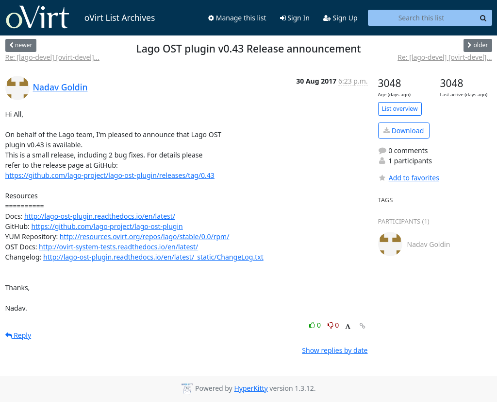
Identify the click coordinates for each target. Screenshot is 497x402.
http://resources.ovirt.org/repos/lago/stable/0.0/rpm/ (145, 236)
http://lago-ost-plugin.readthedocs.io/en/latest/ (99, 216)
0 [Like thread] (315, 325)
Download (403, 130)
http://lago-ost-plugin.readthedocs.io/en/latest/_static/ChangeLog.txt (153, 257)
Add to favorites (408, 177)
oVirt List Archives (80, 17)
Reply (18, 335)
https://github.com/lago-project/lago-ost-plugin (106, 226)
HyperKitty (250, 388)
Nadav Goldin (60, 87)
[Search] (483, 18)
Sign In (295, 17)
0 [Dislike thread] (333, 325)
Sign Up (340, 17)
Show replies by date (334, 350)
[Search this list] (421, 18)
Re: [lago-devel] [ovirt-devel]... (52, 57)
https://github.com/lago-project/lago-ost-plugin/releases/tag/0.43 (110, 175)
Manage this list (237, 17)
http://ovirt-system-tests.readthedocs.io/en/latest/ (118, 246)
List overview (400, 109)
